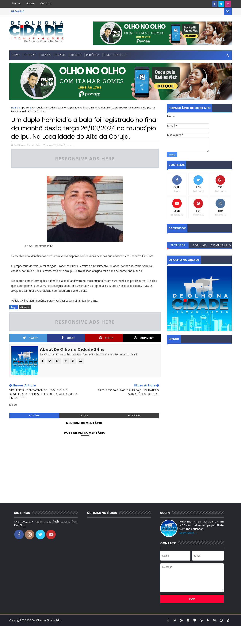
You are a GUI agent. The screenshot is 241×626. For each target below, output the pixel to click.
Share (68, 338)
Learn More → (188, 532)
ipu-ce (25, 107)
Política (93, 55)
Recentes (177, 245)
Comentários (221, 245)
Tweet (30, 338)
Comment (144, 338)
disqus (84, 415)
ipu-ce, (70, 145)
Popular (199, 245)
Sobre (30, 3)
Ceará (46, 55)
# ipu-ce (24, 307)
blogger (34, 415)
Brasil (60, 55)
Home (16, 3)
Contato (45, 3)
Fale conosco (115, 55)
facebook (134, 415)
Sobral (30, 55)
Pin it (106, 338)
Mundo (76, 55)
